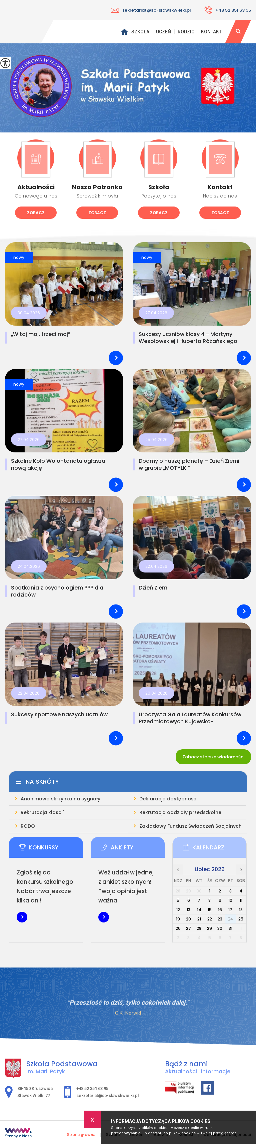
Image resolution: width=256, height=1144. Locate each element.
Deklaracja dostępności (168, 798)
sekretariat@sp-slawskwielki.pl (151, 10)
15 (210, 909)
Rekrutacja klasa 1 (43, 812)
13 (188, 909)
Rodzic (186, 31)
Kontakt (211, 31)
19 (178, 919)
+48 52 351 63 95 (227, 10)
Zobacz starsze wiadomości (213, 757)
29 (209, 928)
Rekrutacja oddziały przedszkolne (180, 812)
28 (199, 928)
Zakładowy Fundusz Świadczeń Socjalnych (190, 826)
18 (241, 909)
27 (188, 928)
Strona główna (124, 31)
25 (240, 919)
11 (241, 900)
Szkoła (140, 31)
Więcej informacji (22, 917)
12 (178, 909)
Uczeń (163, 31)
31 (230, 928)
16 (220, 909)
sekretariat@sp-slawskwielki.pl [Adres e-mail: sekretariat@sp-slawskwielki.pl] (107, 1095)
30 (219, 928)
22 (209, 919)
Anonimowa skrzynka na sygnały (60, 798)
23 (220, 919)
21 (199, 919)
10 (230, 900)
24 (230, 919)
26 (178, 928)
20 (188, 919)
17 (230, 909)
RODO (28, 826)
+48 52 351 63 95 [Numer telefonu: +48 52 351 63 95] (92, 1088)
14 (199, 909)
